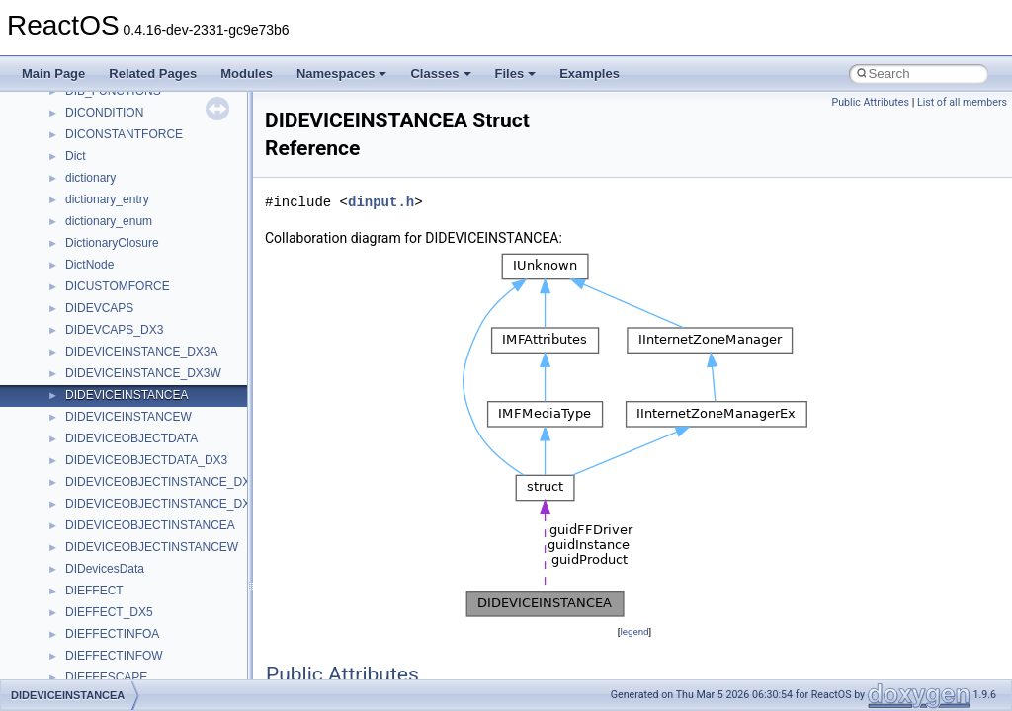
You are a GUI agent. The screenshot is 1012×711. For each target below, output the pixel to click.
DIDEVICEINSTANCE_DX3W (143, 373)
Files (516, 73)
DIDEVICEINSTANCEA (126, 395)
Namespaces (341, 73)
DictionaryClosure (112, 243)
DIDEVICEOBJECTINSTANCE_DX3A (165, 482)
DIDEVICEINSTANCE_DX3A (141, 351)
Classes (440, 73)
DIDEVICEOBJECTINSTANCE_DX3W (166, 504)
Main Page (53, 73)
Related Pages (153, 73)
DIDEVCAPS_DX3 (114, 330)
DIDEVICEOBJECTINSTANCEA (150, 525)
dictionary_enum (108, 221)
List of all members (962, 102)
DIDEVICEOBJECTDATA (131, 438)
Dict (75, 156)
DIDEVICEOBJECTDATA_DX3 (146, 460)
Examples (589, 73)
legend (634, 631)
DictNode (89, 265)
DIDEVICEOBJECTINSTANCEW (151, 547)
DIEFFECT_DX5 (109, 612)
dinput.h (381, 202)
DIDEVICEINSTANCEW (128, 417)
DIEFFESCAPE (106, 677)
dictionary (90, 178)
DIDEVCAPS (99, 308)
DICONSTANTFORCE (124, 134)
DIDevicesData (104, 569)
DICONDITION (104, 112)
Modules (246, 73)
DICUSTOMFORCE (117, 286)
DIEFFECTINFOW (114, 656)
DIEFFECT (94, 590)
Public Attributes (870, 102)
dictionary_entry (107, 199)
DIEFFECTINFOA (112, 634)
